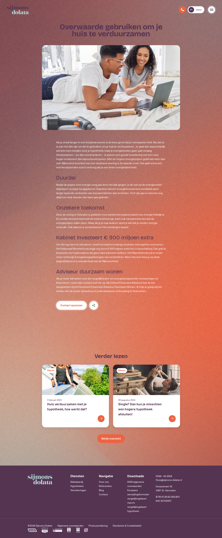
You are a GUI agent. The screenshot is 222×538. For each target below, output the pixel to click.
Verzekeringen (78, 490)
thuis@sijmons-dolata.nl (169, 480)
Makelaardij (76, 481)
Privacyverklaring (98, 525)
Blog (101, 490)
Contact (103, 494)
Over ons (104, 481)
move (195, 10)
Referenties (105, 486)
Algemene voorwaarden (70, 525)
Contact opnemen (71, 305)
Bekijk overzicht (111, 438)
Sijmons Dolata (44, 525)
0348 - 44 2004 (164, 476)
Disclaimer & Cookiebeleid (127, 525)
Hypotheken (77, 486)
